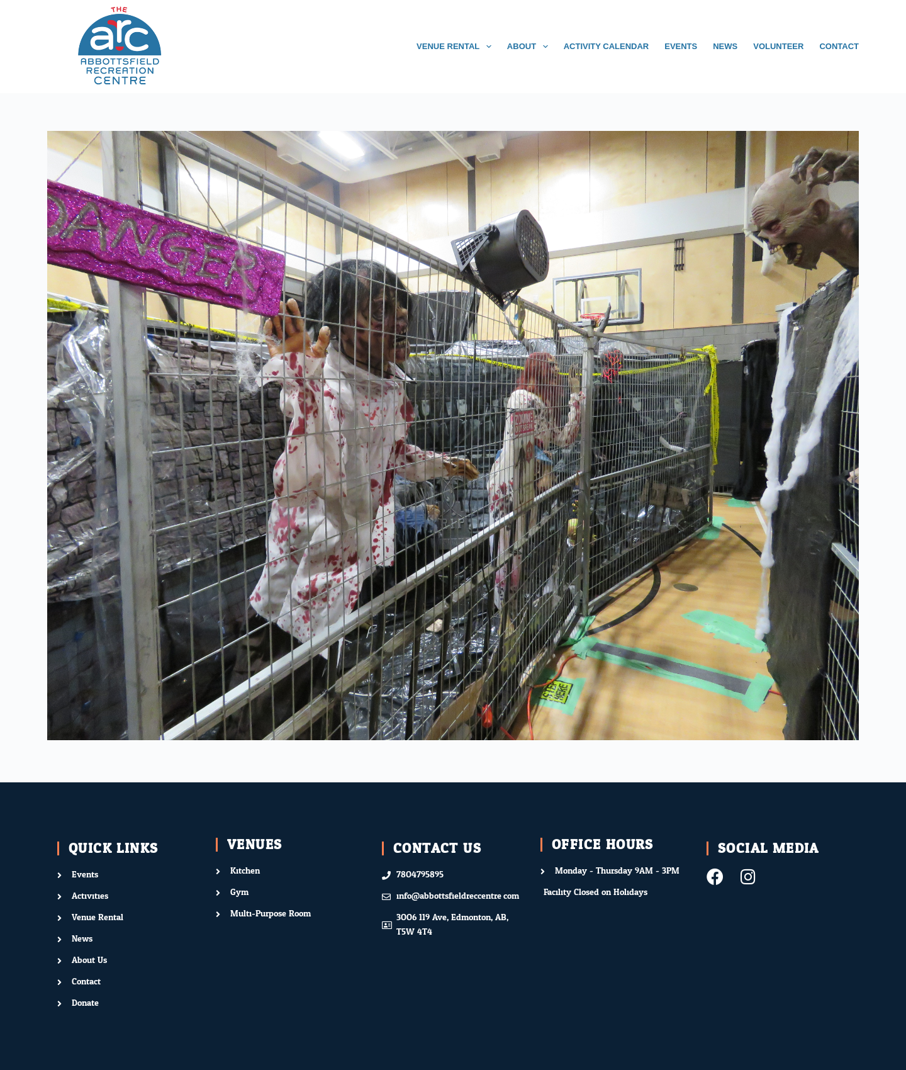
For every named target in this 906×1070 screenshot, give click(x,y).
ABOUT (530, 46)
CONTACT (839, 46)
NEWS (725, 46)
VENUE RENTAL (456, 46)
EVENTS (680, 46)
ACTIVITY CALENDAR (606, 46)
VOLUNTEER (778, 46)
